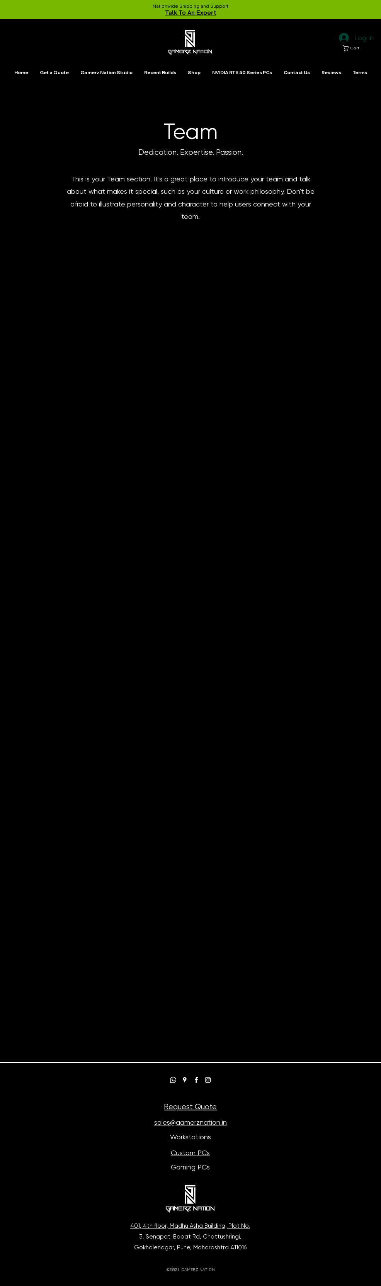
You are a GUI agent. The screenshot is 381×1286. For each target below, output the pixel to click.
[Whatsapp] (173, 1080)
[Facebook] (196, 1080)
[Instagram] (208, 1080)
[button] (354, 48)
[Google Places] (185, 1080)
